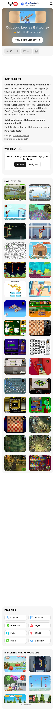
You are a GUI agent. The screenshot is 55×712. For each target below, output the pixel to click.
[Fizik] (15, 633)
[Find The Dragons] (15, 250)
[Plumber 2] (15, 386)
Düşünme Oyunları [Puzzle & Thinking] (21, 135)
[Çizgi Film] (39, 641)
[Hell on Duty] (40, 192)
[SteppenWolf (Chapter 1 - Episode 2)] (15, 443)
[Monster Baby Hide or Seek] (40, 289)
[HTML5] (39, 633)
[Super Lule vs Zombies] (15, 270)
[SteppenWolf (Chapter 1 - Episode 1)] (40, 424)
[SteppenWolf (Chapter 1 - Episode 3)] (40, 443)
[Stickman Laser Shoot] (40, 231)
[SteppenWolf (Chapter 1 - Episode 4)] (15, 463)
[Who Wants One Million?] (15, 347)
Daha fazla (27, 705)
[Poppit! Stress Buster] (40, 463)
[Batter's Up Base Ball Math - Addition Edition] (40, 308)
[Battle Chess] (40, 328)
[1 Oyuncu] (15, 618)
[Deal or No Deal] (15, 405)
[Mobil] (15, 641)
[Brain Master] (15, 289)
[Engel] (39, 625)
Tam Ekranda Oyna (27, 40)
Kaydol (20, 164)
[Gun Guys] (40, 270)
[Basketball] (15, 212)
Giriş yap (33, 164)
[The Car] (40, 386)
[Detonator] (15, 308)
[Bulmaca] (39, 618)
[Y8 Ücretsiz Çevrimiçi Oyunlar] (13, 4)
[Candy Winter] (40, 250)
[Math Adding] (15, 328)
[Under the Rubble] (15, 192)
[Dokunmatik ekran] (15, 625)
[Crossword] (40, 347)
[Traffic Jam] (40, 405)
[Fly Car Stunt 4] (40, 212)
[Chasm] (40, 366)
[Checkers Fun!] (15, 424)
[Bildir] (26, 51)
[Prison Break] (15, 366)
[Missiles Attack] (15, 231)
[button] (13, 130)
